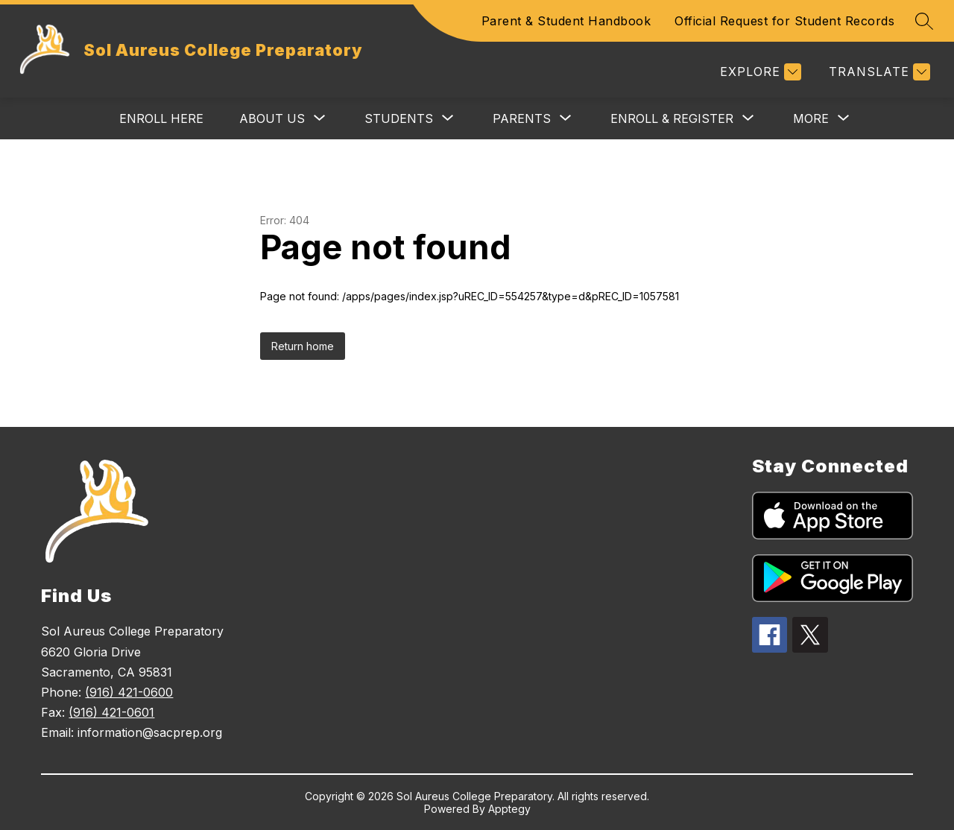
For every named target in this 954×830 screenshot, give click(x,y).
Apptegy (509, 808)
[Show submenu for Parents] (522, 118)
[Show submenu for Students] (398, 118)
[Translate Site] (877, 72)
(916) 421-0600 (129, 692)
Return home (302, 346)
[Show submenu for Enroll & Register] (671, 118)
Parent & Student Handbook (566, 20)
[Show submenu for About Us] (272, 118)
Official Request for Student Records (784, 20)
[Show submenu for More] (811, 118)
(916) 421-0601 (111, 712)
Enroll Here (161, 118)
